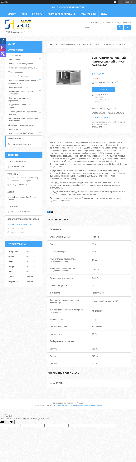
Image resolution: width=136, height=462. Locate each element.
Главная (11, 14)
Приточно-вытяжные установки (21, 64)
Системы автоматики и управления (18, 99)
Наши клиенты (88, 14)
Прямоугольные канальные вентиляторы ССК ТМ (80, 44)
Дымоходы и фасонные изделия (21, 125)
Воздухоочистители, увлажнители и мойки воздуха (23, 119)
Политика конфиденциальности (89, 405)
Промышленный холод (17, 87)
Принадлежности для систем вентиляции (20, 92)
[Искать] (120, 27)
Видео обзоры (14, 138)
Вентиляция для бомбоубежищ (21, 133)
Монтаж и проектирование (61, 14)
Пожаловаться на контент (66, 405)
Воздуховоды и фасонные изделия (19, 106)
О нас (24, 14)
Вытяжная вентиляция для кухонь (22, 68)
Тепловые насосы (15, 72)
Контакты (37, 14)
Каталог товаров (15, 50)
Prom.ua (80, 403)
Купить (103, 89)
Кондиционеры (14, 55)
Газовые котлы (14, 129)
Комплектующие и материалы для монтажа (22, 112)
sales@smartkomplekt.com (21, 224)
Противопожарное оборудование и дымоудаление (23, 81)
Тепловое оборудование (18, 76)
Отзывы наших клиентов (19, 144)
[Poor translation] (10, 422)
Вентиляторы (14, 59)
